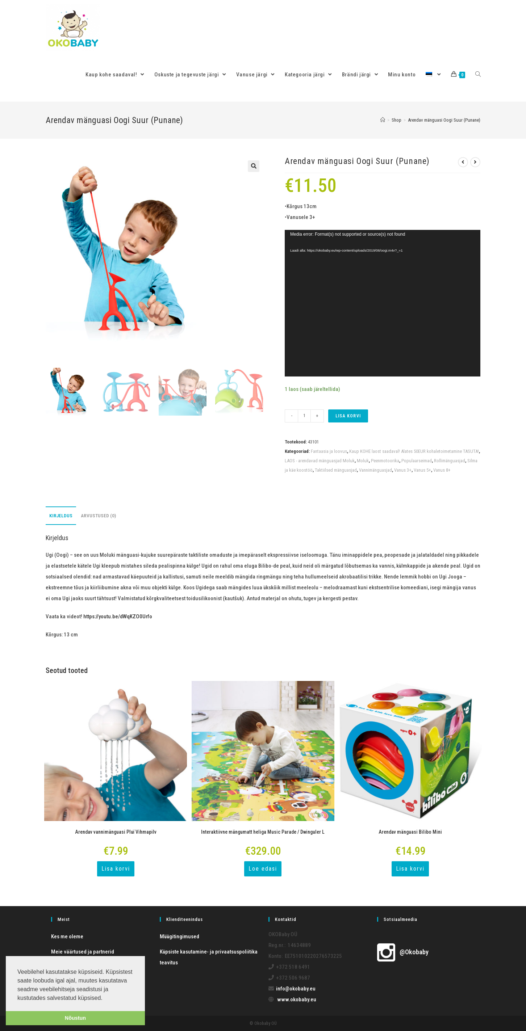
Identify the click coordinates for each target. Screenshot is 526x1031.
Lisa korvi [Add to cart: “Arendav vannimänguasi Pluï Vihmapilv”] (115, 868)
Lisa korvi (348, 415)
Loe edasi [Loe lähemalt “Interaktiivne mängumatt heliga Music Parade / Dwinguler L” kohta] (263, 868)
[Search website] (478, 74)
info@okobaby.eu (296, 988)
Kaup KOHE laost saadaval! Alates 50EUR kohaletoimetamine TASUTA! (414, 451)
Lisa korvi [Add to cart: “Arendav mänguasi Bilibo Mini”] (410, 868)
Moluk (363, 460)
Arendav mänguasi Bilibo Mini (410, 832)
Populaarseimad (416, 460)
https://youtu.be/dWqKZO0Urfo (117, 616)
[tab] (61, 516)
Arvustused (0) (98, 515)
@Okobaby (403, 952)
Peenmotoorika (385, 460)
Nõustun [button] (75, 1018)
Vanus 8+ (442, 470)
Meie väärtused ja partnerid (82, 951)
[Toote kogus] (304, 415)
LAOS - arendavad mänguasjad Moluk (320, 460)
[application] (382, 303)
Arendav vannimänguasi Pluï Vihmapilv (115, 832)
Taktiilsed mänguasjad (336, 470)
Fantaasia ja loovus (329, 451)
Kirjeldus (60, 515)
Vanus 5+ (422, 470)
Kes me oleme (67, 936)
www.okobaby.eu (296, 999)
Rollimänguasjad (449, 460)
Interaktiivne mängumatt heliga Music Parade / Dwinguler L (263, 832)
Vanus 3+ (403, 470)
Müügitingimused (179, 936)
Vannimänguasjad (375, 470)
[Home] (382, 120)
